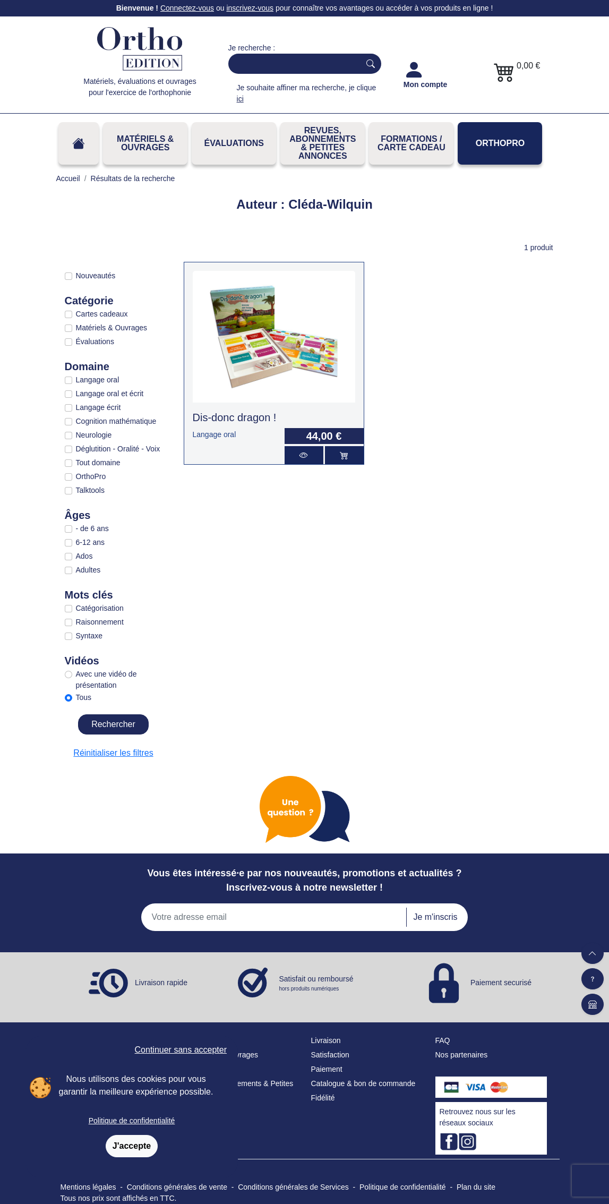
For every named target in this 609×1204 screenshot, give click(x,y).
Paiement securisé (500, 982)
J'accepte (132, 1145)
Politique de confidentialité (132, 1120)
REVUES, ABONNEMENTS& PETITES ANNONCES (322, 143)
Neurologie (94, 435)
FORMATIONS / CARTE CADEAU (411, 143)
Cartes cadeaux (102, 314)
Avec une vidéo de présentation (106, 679)
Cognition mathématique (116, 421)
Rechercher (113, 724)
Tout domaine (98, 462)
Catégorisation (100, 608)
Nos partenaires (461, 1055)
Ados (84, 556)
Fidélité (323, 1098)
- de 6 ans (92, 528)
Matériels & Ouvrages (145, 143)
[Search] (292, 64)
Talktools (90, 490)
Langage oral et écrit (110, 393)
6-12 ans (90, 542)
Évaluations (234, 143)
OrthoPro (500, 143)
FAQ (442, 1040)
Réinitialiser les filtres (113, 752)
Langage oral (97, 379)
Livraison (326, 1040)
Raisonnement (100, 622)
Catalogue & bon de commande (363, 1083)
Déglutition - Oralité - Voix (118, 449)
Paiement (326, 1069)
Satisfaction (330, 1055)
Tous (84, 697)
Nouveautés (96, 275)
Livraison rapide (161, 982)
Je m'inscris (435, 916)
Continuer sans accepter (181, 1049)
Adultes (88, 570)
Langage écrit (98, 407)
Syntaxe (89, 635)
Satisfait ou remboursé (316, 984)
